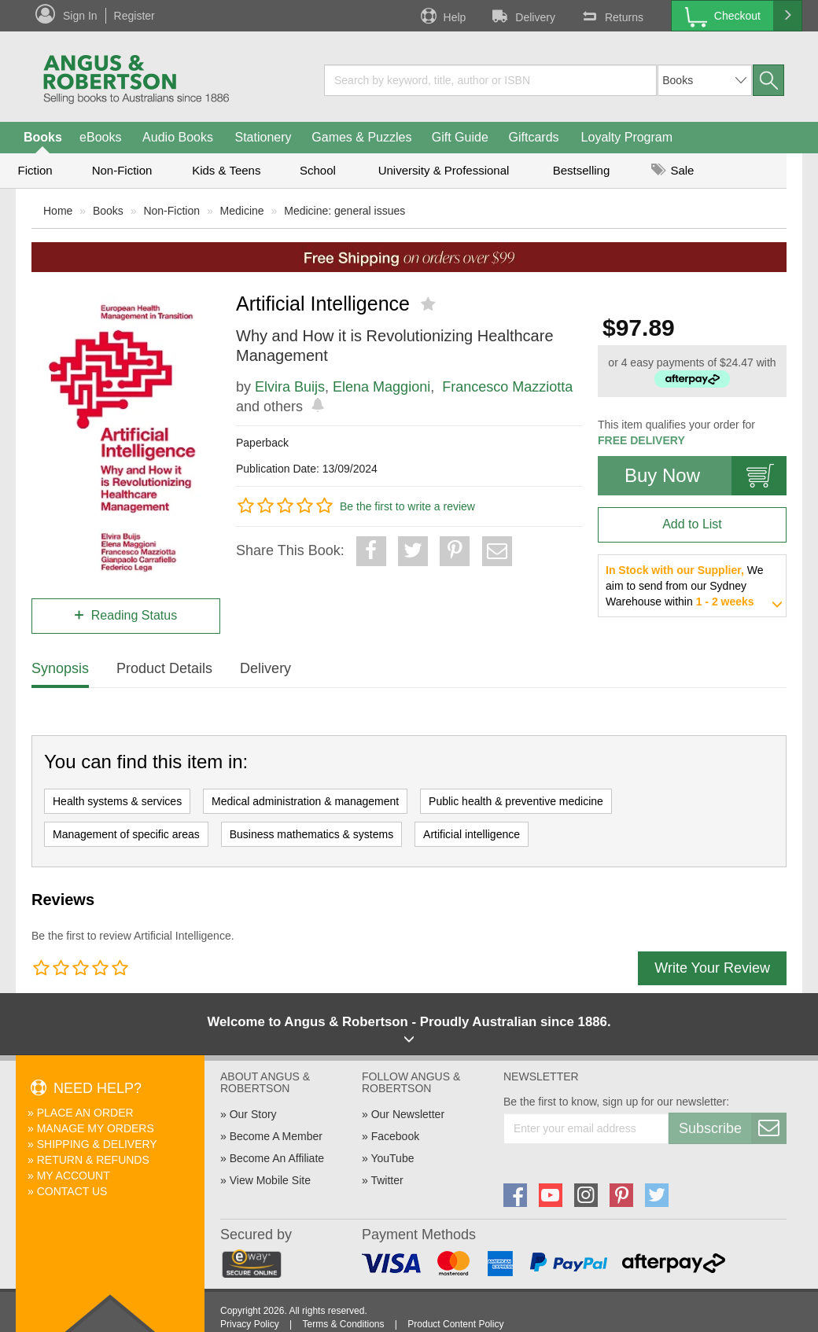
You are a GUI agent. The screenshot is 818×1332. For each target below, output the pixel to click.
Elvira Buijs (290, 387)
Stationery (262, 137)
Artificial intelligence (471, 834)
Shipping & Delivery (97, 1144)
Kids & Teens (226, 170)
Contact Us (72, 1191)
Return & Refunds (93, 1160)
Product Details (164, 668)
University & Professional (444, 170)
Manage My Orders (95, 1128)
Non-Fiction (122, 170)
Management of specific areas (126, 834)
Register (134, 15)
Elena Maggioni (381, 387)
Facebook (395, 1136)
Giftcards (534, 137)
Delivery (522, 15)
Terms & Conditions (343, 1324)
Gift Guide (460, 137)
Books (43, 137)
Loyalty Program (627, 137)
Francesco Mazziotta (507, 387)
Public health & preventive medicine (516, 801)
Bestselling (581, 170)
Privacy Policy (249, 1324)
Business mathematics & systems (312, 834)
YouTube (392, 1158)
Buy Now (706, 475)
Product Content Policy (455, 1324)
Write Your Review (712, 968)
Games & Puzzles (361, 137)
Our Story (253, 1114)
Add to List (692, 524)
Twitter (386, 1180)
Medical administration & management (305, 801)
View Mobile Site (270, 1180)
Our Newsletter (407, 1114)
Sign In (80, 15)
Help (442, 15)
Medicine (242, 210)
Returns (611, 15)
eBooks (100, 137)
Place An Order (85, 1112)
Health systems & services (117, 801)
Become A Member (276, 1136)
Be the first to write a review (407, 506)
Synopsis (60, 668)
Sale (672, 170)
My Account (73, 1175)
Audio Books (177, 137)
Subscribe (732, 1128)
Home (57, 210)
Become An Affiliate (277, 1158)
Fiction (34, 170)
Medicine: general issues (344, 210)
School (318, 170)
